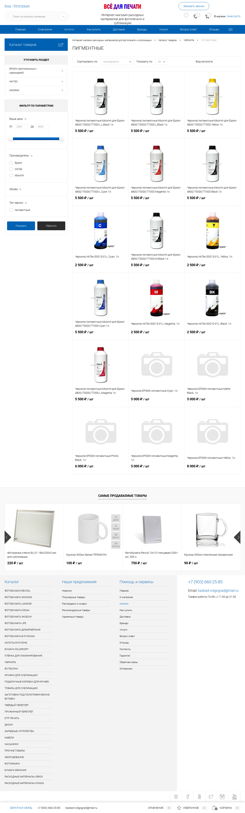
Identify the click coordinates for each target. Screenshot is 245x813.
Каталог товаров (36, 44)
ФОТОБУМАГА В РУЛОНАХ (20, 636)
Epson (18, 162)
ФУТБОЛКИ (11, 668)
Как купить (94, 29)
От (10, 126)
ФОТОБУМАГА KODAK (17, 610)
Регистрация (22, 5)
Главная (20, 29)
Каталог (69, 29)
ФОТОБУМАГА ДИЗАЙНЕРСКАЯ (22, 629)
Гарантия (125, 655)
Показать (21, 225)
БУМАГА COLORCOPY (17, 649)
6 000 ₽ (100, 468)
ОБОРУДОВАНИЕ (14, 757)
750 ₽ (136, 563)
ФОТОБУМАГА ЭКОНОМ (18, 597)
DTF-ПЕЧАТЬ (12, 718)
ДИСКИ (9, 724)
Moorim (19, 175)
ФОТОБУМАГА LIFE (15, 623)
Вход (8, 5)
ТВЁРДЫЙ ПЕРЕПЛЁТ (17, 705)
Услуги (163, 29)
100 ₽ (74, 563)
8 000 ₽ (212, 468)
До (32, 126)
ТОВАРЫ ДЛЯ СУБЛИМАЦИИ (21, 688)
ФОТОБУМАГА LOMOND (18, 603)
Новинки (67, 590)
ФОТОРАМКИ (12, 763)
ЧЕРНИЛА (10, 662)
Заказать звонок (193, 6)
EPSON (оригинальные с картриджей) (23, 70)
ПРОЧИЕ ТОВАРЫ (15, 750)
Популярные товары (73, 597)
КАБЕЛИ (9, 737)
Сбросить (51, 225)
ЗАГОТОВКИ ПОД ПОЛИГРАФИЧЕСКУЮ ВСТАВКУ (27, 696)
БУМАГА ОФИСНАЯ (15, 770)
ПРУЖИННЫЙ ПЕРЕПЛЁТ (19, 711)
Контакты (125, 649)
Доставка (119, 29)
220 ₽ (15, 563)
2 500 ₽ (100, 267)
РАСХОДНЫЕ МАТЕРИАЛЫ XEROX (24, 776)
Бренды (142, 29)
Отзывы (214, 29)
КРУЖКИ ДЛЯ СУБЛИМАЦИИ (21, 675)
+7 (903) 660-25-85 (49, 807)
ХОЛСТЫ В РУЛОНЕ (16, 642)
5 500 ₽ (100, 133)
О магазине (45, 29)
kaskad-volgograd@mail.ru (218, 590)
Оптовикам (126, 668)
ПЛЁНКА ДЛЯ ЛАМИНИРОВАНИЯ (23, 655)
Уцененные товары (73, 616)
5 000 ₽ (156, 401)
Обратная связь (129, 662)
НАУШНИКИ (11, 744)
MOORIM (14, 90)
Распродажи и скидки (74, 603)
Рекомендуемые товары (76, 610)
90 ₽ (191, 563)
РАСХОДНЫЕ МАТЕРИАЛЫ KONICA (24, 783)
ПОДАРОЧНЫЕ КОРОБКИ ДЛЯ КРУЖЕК (27, 681)
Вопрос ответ (188, 29)
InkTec (18, 169)
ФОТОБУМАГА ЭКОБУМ (18, 616)
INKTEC (13, 81)
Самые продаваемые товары (122, 496)
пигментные (22, 210)
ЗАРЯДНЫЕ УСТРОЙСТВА (19, 731)
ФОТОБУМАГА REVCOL (17, 590)
